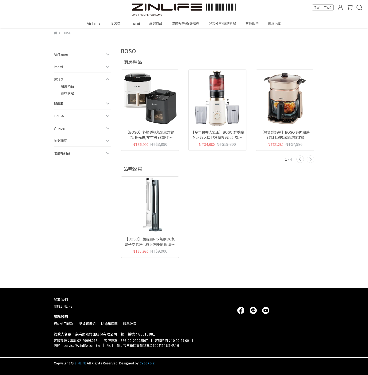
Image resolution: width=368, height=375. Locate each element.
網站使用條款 (63, 323)
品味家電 (67, 93)
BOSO (115, 23)
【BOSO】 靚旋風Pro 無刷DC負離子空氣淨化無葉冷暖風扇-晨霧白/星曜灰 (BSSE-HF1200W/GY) (150, 241)
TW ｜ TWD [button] (323, 7)
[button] (300, 159)
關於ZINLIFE (63, 306)
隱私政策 (129, 323)
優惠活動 (274, 23)
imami (135, 23)
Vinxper (60, 128)
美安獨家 (60, 140)
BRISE (58, 103)
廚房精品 (67, 86)
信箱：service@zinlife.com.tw (77, 345)
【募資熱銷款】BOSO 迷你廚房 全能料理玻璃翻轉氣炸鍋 (285, 135)
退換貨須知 (87, 323)
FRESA (59, 115)
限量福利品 (62, 153)
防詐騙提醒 (109, 323)
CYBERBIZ (147, 363)
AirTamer (94, 23)
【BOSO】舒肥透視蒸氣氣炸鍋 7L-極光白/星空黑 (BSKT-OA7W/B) (150, 135)
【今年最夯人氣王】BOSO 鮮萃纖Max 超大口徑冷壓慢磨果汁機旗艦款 (217, 135)
